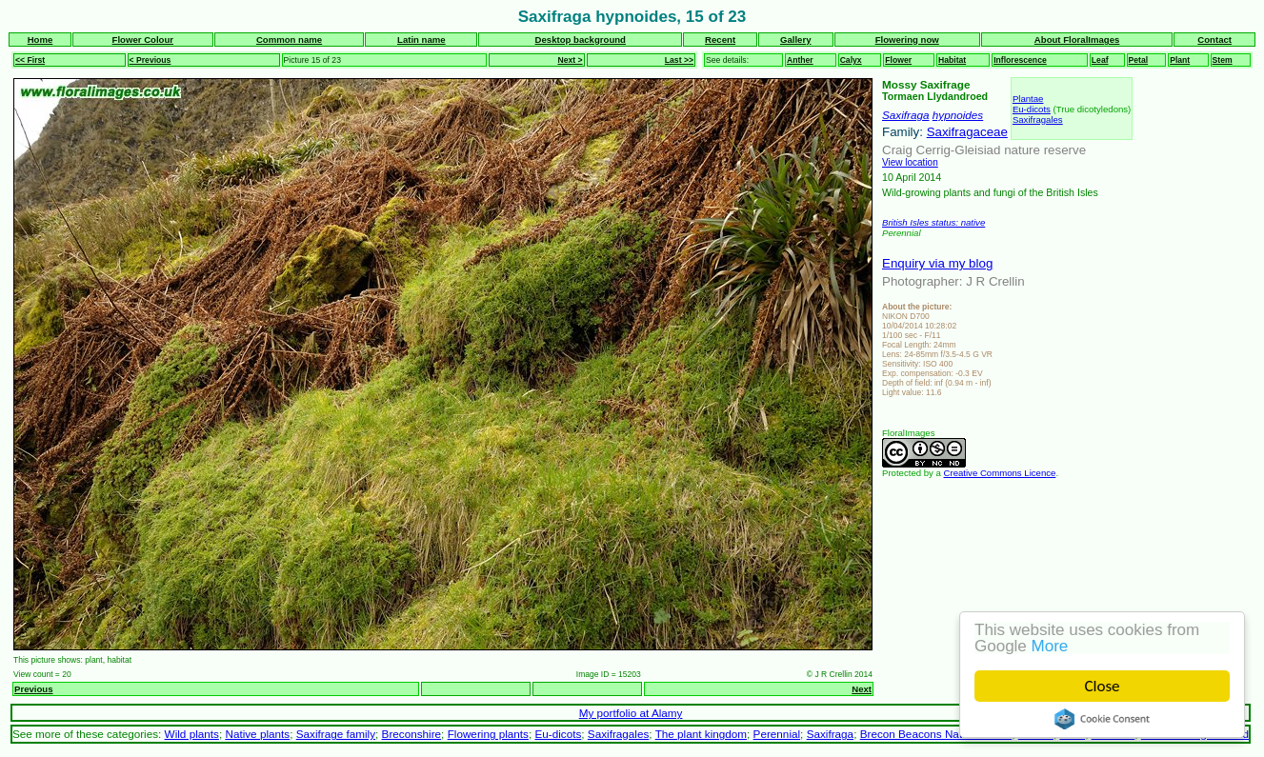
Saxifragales (1038, 119)
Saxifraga (906, 115)
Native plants (257, 733)
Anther (800, 60)
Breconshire (412, 733)
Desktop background (580, 39)
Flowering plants (488, 733)
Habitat (952, 60)
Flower (898, 60)
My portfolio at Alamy (631, 713)
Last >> (679, 60)
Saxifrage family (335, 733)
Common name (289, 39)
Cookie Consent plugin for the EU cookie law (1102, 718)
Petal (1139, 60)
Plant (1180, 60)
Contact (1214, 39)
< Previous (150, 60)
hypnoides (958, 115)
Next (862, 689)
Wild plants (192, 733)
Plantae (1028, 98)
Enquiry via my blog (937, 263)
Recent (720, 39)
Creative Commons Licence (1000, 473)
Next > (569, 60)
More (1050, 646)
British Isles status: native (933, 222)
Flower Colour (143, 39)
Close (1102, 686)
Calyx (851, 60)
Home (40, 39)
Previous (33, 689)
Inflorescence (1020, 60)
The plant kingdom (701, 733)
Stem (1223, 60)
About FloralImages (1077, 39)
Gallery (796, 39)
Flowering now (907, 39)
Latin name (421, 39)
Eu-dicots (1032, 109)
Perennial (777, 733)
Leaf (1100, 60)
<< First (30, 60)
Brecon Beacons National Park (936, 733)
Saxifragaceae (967, 132)
